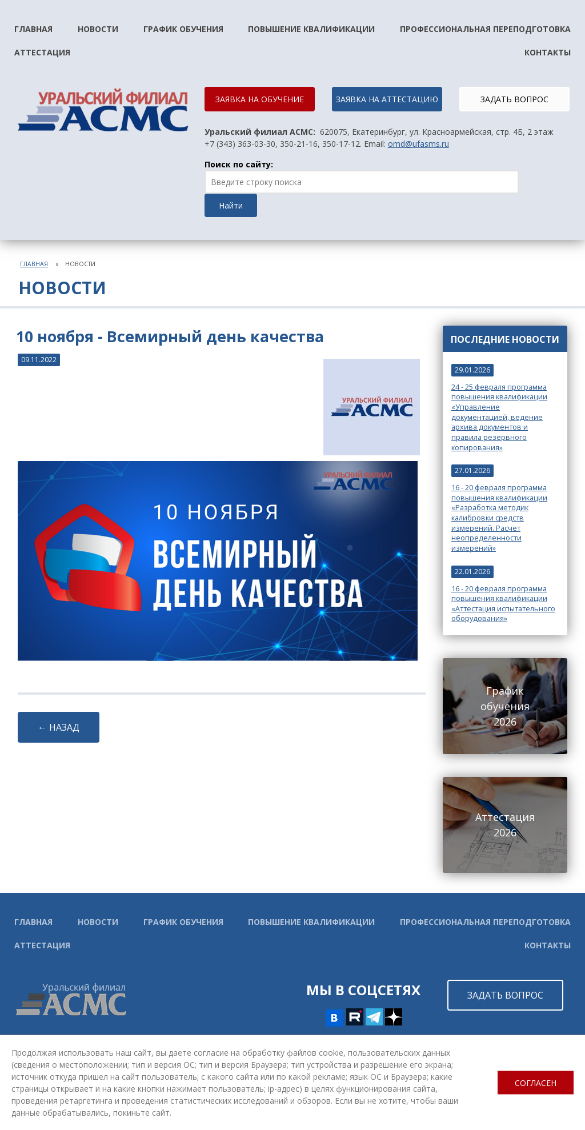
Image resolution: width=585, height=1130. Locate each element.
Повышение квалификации (311, 28)
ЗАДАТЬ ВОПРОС (514, 99)
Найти (231, 205)
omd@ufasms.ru (418, 143)
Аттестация (42, 52)
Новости (98, 28)
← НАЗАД (58, 727)
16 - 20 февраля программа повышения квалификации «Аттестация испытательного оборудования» (503, 604)
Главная (33, 28)
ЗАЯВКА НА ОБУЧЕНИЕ (259, 99)
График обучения (183, 28)
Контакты (547, 52)
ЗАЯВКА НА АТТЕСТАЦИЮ (387, 99)
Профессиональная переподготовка (485, 28)
